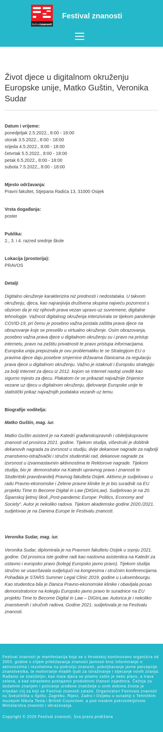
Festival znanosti (92, 16)
